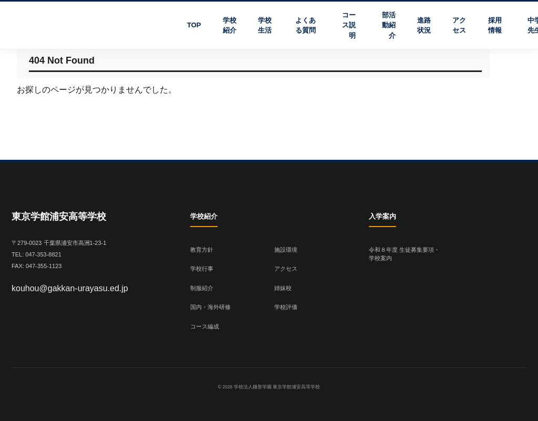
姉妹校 (283, 288)
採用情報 (495, 25)
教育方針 (201, 250)
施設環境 (285, 250)
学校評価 (285, 307)
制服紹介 (201, 288)
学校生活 (265, 25)
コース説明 (349, 25)
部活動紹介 (389, 25)
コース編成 (204, 326)
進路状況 (424, 25)
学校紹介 (229, 25)
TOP (194, 25)
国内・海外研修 (210, 307)
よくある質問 (305, 25)
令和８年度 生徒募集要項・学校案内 (404, 254)
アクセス (459, 25)
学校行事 (201, 268)
